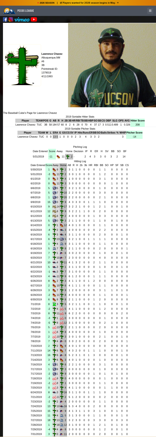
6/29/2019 (36, 295)
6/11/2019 (36, 211)
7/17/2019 (36, 369)
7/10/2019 (36, 346)
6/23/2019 (36, 276)
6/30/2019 (36, 299)
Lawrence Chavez (51, 54)
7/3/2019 (35, 313)
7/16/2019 (36, 364)
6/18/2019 (36, 243)
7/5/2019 (35, 327)
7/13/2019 (36, 355)
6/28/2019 (36, 290)
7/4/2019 (35, 318)
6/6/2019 (35, 188)
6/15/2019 (36, 230)
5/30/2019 (36, 169)
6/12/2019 (36, 216)
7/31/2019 (36, 434)
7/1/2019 (35, 304)
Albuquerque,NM (50, 57)
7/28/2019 (36, 425)
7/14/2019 (36, 360)
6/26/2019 (36, 281)
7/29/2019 (36, 429)
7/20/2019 (36, 387)
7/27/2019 (36, 420)
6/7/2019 (35, 192)
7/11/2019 (36, 350)
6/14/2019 (36, 225)
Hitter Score (138, 120)
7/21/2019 (36, 397)
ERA (55, 132)
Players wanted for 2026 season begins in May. (89, 2)
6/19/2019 (36, 253)
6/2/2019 (35, 183)
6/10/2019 (36, 206)
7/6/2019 (35, 332)
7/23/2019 (36, 401)
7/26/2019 (36, 415)
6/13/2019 (36, 220)
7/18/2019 (36, 378)
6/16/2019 (36, 234)
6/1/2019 (35, 178)
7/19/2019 (36, 383)
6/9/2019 (35, 202)
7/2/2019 (35, 309)
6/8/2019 (35, 197)
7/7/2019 (35, 336)
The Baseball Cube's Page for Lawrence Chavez (30, 113)
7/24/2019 (36, 406)
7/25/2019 (36, 411)
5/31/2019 (38, 156)
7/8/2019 (35, 341)
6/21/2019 (36, 262)
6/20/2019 (36, 257)
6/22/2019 (36, 267)
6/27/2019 (36, 285)
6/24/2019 (36, 392)
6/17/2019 (36, 239)
